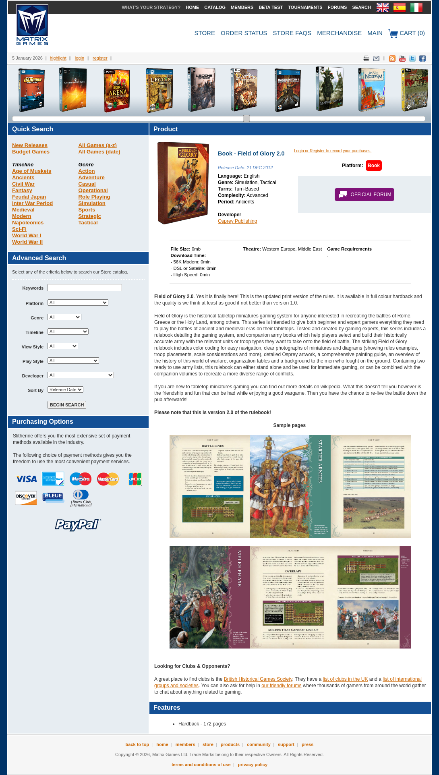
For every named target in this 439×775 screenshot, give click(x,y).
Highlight (58, 58)
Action (87, 171)
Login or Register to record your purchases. (332, 151)
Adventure (92, 177)
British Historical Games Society (258, 679)
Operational (93, 190)
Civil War (23, 184)
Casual (87, 184)
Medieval (23, 210)
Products (230, 744)
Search (361, 7)
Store (205, 32)
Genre (37, 317)
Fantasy (22, 190)
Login (79, 58)
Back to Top (137, 744)
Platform (34, 303)
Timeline (34, 332)
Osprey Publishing (237, 221)
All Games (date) (99, 152)
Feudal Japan (29, 197)
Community (259, 744)
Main (375, 32)
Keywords (32, 288)
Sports (87, 210)
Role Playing (94, 197)
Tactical (88, 223)
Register (100, 58)
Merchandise (339, 32)
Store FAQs (292, 32)
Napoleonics (27, 223)
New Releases (30, 145)
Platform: (352, 165)
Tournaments (305, 7)
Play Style (33, 361)
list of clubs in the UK (345, 679)
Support (286, 744)
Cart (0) (406, 33)
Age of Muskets (31, 171)
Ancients (23, 177)
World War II (27, 242)
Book (374, 165)
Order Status (244, 32)
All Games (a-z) (98, 145)
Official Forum (371, 194)
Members (242, 7)
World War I (26, 235)
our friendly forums (281, 685)
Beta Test (271, 7)
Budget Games (31, 152)
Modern (21, 216)
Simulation (92, 203)
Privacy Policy (252, 764)
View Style (32, 346)
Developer (32, 375)
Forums (337, 7)
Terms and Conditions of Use (201, 764)
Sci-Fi (19, 229)
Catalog (215, 7)
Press (307, 744)
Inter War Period (32, 203)
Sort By (35, 390)
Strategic (90, 216)
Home (192, 7)
